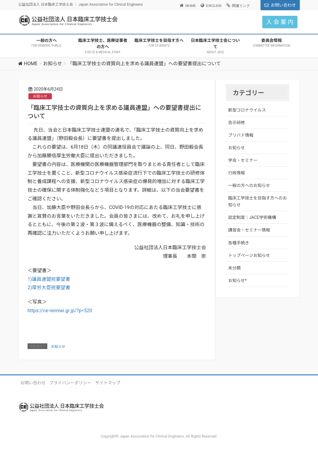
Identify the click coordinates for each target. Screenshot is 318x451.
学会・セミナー (243, 160)
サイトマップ (107, 382)
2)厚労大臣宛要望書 (49, 287)
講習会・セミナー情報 (249, 230)
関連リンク (241, 5)
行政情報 (236, 172)
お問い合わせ (283, 5)
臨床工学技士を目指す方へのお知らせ (257, 201)
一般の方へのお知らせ (249, 185)
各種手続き (238, 242)
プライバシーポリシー (70, 382)
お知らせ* (237, 280)
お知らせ (40, 96)
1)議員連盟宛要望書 (49, 279)
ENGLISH (213, 5)
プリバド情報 (240, 135)
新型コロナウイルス (247, 110)
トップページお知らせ (249, 255)
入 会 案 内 (279, 22)
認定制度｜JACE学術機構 (252, 217)
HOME (190, 5)
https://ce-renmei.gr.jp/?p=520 (60, 310)
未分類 (234, 268)
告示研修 (236, 122)
